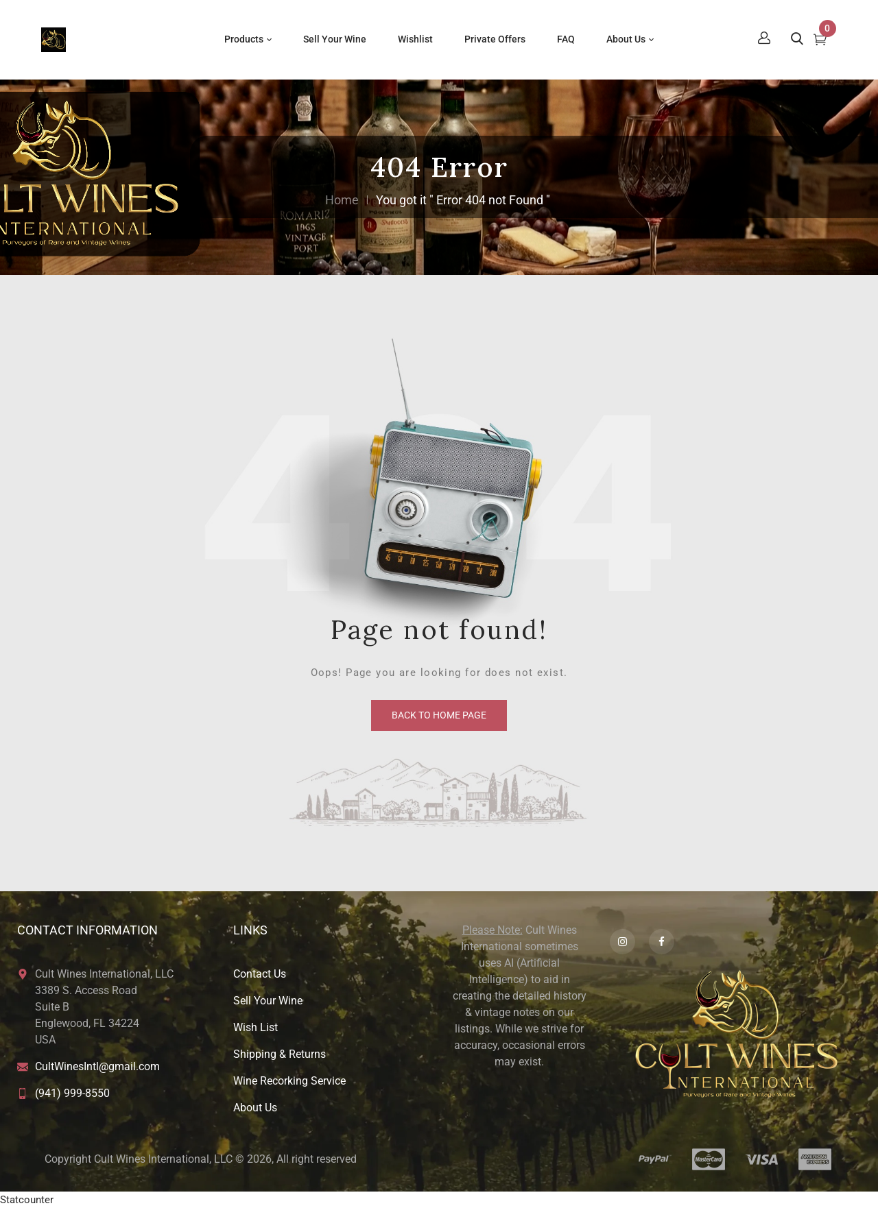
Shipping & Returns (279, 1054)
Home (342, 200)
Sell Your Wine (267, 1000)
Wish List (255, 1027)
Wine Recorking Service (289, 1080)
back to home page (439, 715)
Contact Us (259, 973)
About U (252, 1107)
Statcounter (27, 1200)
